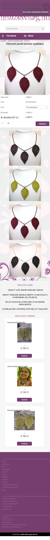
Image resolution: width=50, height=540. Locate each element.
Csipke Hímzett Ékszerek (15, 40)
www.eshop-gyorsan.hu (29, 534)
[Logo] (25, 17)
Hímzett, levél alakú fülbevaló (18, 410)
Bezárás (45, 12)
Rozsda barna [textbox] (32, 107)
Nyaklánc (27, 40)
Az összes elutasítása (32, 12)
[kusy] (3, 123)
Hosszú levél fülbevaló (16, 322)
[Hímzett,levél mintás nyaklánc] (25, 51)
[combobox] (37, 107)
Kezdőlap (4, 40)
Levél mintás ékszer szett (17, 366)
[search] (43, 29)
